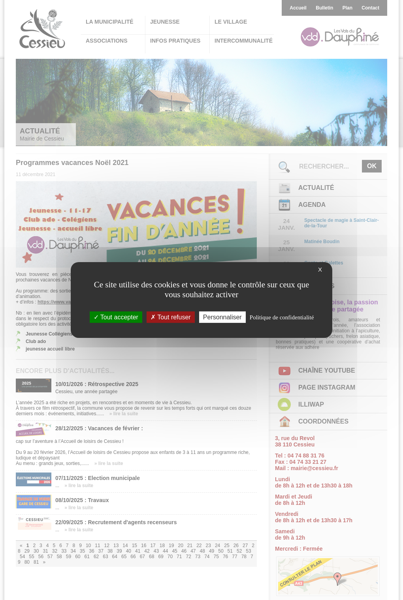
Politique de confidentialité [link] (282, 317)
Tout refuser (171, 317)
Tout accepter (116, 317)
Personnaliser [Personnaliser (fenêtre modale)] (222, 317)
